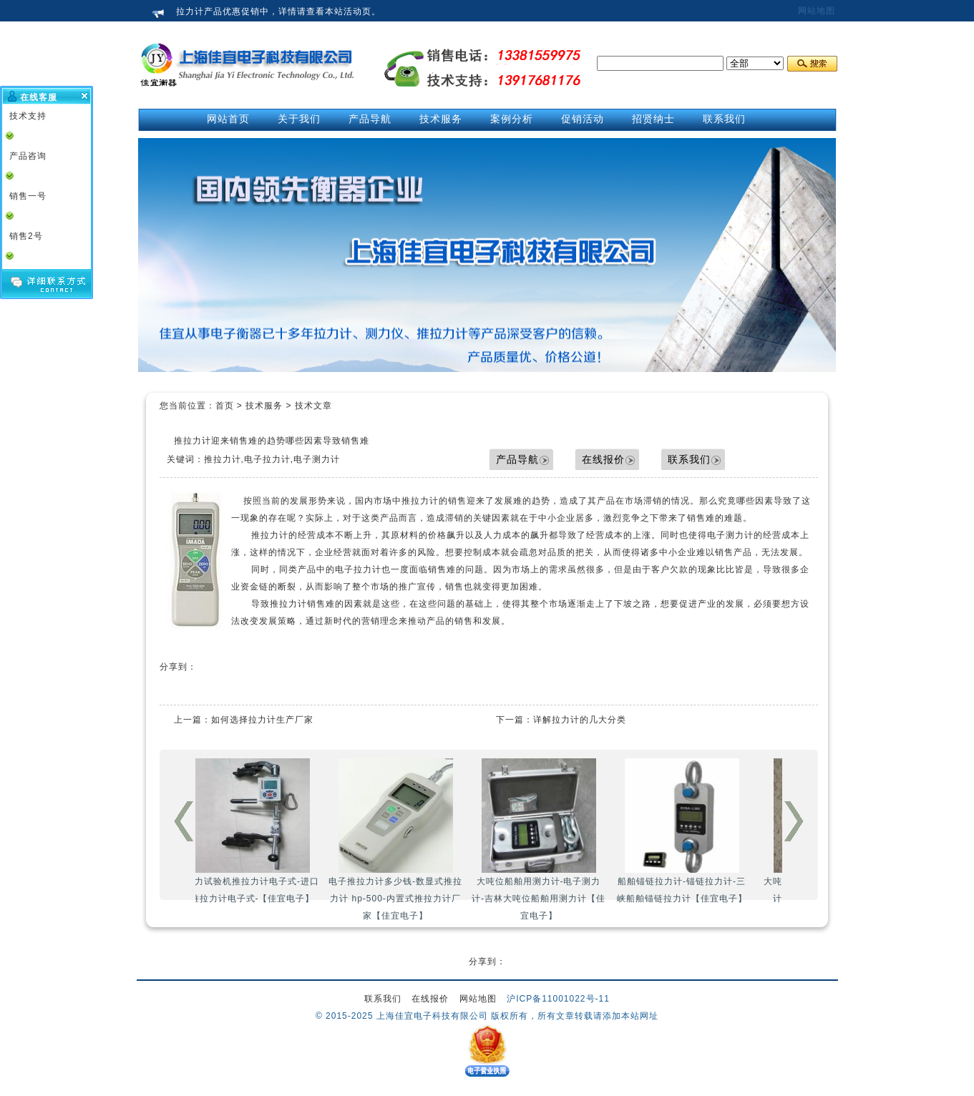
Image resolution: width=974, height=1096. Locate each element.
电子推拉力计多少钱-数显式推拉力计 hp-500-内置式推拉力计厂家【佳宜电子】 (413, 839)
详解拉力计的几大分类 (579, 720)
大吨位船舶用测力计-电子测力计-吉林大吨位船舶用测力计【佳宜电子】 (556, 839)
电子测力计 (730, 535)
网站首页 (228, 118)
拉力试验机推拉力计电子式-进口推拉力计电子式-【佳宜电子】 (270, 831)
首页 (224, 406)
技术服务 (264, 406)
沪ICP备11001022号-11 (558, 999)
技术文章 (313, 406)
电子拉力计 (358, 569)
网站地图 (816, 11)
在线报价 (603, 459)
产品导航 (517, 459)
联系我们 (689, 459)
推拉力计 (420, 501)
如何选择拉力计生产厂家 (262, 720)
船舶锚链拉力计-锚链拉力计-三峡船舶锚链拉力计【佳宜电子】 (700, 831)
